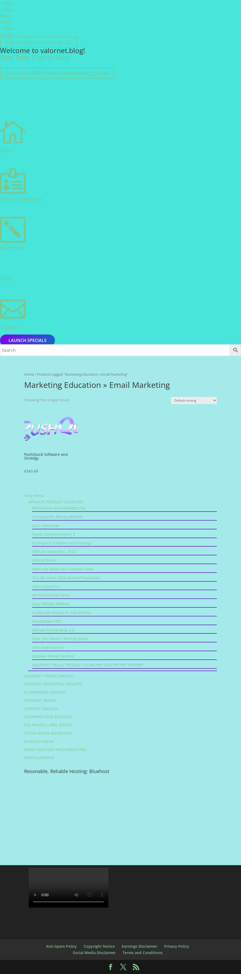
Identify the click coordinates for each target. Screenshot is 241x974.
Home (7, 150)
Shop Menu (34, 495)
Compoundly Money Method (57, 516)
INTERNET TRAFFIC (40, 700)
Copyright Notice (99, 946)
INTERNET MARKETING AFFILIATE (53, 683)
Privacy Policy (176, 946)
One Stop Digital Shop (35, 57)
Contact (8, 327)
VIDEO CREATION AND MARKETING (55, 749)
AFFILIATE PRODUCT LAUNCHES (55, 501)
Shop (5, 278)
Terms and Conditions (142, 952)
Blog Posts (12, 247)
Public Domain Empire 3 (53, 534)
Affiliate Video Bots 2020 (54, 551)
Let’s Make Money (48, 647)
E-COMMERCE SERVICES (45, 692)
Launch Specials (27, 341)
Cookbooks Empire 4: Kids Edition (61, 612)
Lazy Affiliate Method (50, 603)
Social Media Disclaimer (94, 952)
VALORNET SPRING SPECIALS (49, 676)
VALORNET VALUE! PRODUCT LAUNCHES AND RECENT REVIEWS (87, 664)
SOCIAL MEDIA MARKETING (48, 733)
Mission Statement (21, 199)
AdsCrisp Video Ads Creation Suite (62, 569)
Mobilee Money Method (53, 656)
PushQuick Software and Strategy (61, 543)
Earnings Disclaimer (139, 946)
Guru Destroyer (46, 525)
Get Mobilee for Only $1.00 (38, 42)
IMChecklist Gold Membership (59, 507)
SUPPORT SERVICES (41, 708)
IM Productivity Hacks (51, 595)
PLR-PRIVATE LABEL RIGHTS (48, 724)
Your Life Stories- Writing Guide (60, 638)
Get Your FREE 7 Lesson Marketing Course (57, 73)
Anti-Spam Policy (61, 946)
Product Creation (39, 741)
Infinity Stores (44, 560)
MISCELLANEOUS (39, 757)
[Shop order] (194, 400)
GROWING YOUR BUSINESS (48, 716)
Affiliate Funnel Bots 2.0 (53, 630)
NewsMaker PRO (47, 621)
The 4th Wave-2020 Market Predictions (66, 577)
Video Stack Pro (45, 586)
